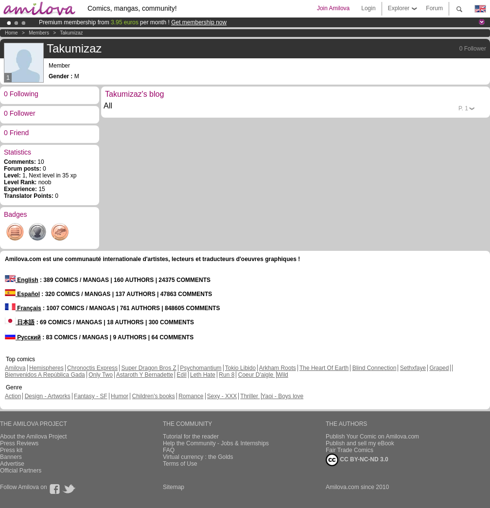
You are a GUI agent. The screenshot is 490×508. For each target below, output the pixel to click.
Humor (119, 396)
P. (463, 108)
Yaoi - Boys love (282, 396)
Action (13, 396)
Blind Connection (374, 368)
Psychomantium (200, 368)
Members (39, 32)
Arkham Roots (277, 368)
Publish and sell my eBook (360, 443)
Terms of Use (180, 463)
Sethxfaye (413, 368)
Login (368, 8)
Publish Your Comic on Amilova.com (372, 436)
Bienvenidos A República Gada (45, 374)
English (21, 280)
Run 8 (226, 374)
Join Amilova (333, 8)
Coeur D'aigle (256, 374)
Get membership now (199, 22)
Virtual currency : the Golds (198, 457)
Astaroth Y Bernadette (145, 374)
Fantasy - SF (90, 396)
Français (23, 308)
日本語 (20, 322)
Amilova (15, 368)
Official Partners (20, 470)
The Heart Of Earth (324, 368)
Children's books (153, 396)
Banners (11, 457)
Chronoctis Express (92, 368)
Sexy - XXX (222, 396)
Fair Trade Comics (349, 450)
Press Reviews (19, 443)
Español (22, 294)
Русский (23, 337)
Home (11, 32)
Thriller (250, 396)
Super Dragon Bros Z (148, 368)
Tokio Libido (240, 368)
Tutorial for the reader (191, 436)
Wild (282, 374)
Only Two (100, 374)
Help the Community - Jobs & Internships (216, 443)
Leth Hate (202, 374)
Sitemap (173, 487)
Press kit (11, 450)
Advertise (12, 463)
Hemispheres (46, 368)
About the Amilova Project (33, 436)
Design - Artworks (47, 396)
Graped (439, 368)
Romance (190, 396)
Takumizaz (71, 32)
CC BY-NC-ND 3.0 (357, 460)
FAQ (169, 450)
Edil (182, 374)
